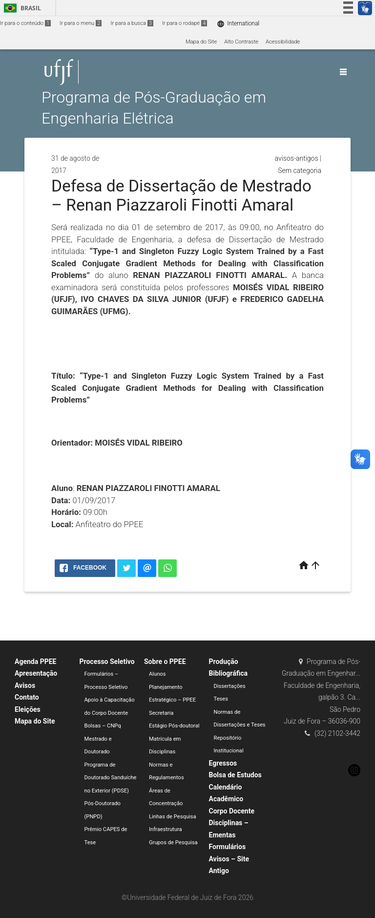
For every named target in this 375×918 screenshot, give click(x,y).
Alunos (157, 674)
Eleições (28, 709)
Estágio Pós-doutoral (174, 726)
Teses (221, 699)
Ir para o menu (81, 23)
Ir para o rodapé (184, 23)
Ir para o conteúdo (25, 23)
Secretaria (161, 713)
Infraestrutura (165, 829)
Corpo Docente (231, 811)
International (238, 23)
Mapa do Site (201, 42)
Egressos (223, 763)
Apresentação (36, 673)
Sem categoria (299, 170)
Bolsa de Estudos (235, 775)
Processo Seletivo (107, 661)
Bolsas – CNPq (102, 726)
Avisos (25, 685)
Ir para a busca (131, 23)
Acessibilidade (283, 42)
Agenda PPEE (35, 661)
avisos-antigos (296, 158)
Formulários (227, 847)
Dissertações (230, 686)
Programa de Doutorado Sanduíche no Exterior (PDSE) (110, 778)
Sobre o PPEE (165, 661)
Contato (27, 697)
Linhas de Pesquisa (172, 816)
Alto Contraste (241, 42)
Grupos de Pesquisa (173, 842)
